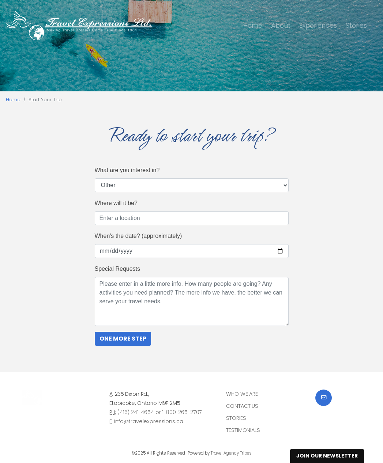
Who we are (242, 394)
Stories (356, 25)
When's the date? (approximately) (138, 236)
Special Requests (117, 269)
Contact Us (242, 406)
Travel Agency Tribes (231, 453)
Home (252, 25)
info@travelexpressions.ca (148, 421)
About (280, 25)
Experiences (318, 25)
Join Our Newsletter (327, 455)
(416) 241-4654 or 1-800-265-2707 (159, 412)
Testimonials (243, 430)
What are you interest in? (127, 170)
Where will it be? (116, 203)
